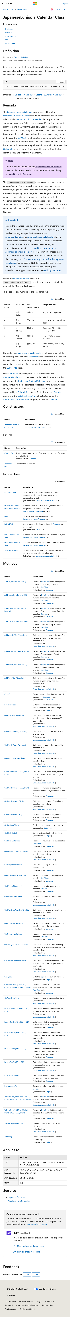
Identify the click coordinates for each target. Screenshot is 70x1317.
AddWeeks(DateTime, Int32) (15, 664)
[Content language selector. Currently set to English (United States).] (17, 1289)
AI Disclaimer (10, 1301)
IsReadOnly (9, 524)
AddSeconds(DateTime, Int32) (16, 651)
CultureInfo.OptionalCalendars (32, 381)
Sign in (65, 3)
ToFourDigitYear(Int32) (13, 1123)
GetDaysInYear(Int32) (13, 814)
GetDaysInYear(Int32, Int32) (15, 801)
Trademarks (10, 1309)
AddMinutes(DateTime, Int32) (16, 621)
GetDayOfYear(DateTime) (14, 758)
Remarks (8, 32)
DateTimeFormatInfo (27, 395)
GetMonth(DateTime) (13, 896)
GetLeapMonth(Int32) (13, 864)
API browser (22, 9)
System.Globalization (22, 57)
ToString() (8, 1136)
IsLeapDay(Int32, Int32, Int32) (16, 1022)
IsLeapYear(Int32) (11, 1075)
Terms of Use (47, 1305)
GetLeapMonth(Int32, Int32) (16, 851)
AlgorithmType (10, 492)
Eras (6, 516)
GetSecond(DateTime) (13, 934)
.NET (12, 9)
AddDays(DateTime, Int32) (15, 581)
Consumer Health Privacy (26, 1305)
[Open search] (58, 3)
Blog (38, 1301)
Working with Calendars (20, 174)
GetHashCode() (10, 833)
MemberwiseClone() (12, 1086)
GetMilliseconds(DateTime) (15, 875)
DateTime (45, 581)
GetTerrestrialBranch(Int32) (15, 960)
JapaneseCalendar (14, 236)
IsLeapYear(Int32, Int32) (14, 1062)
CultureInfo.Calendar (12, 377)
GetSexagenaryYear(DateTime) (16, 944)
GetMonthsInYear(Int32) (14, 923)
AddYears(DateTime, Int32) (15, 678)
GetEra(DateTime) (11, 825)
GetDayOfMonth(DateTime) (15, 731)
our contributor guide (37, 1224)
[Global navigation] (2, 3)
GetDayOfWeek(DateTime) (15, 745)
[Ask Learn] (52, 9)
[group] (35, 87)
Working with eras (52, 270)
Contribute (49, 1301)
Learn (5, 9)
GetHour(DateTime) (12, 840)
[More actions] (64, 9)
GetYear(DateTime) (12, 998)
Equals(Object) (10, 704)
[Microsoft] (35, 3)
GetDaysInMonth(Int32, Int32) (16, 787)
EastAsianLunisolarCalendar (48, 94)
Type (42, 976)
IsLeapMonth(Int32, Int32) (15, 1048)
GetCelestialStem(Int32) (14, 715)
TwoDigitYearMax (11, 550)
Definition (9, 29)
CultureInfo (32, 356)
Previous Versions (26, 1301)
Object (18, 94)
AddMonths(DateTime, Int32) (16, 635)
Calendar (28, 94)
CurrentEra (8, 453)
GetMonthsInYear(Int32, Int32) (17, 910)
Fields (7, 39)
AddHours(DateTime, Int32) (15, 595)
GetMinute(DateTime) (13, 886)
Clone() (7, 694)
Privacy (8, 1305)
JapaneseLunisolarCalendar (19, 111)
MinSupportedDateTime (33, 511)
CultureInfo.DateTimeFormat (16, 399)
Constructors (10, 36)
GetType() (8, 976)
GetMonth (22, 137)
